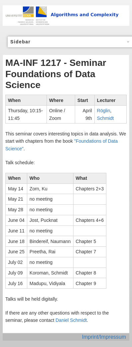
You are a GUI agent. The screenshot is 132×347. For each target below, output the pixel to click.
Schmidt (105, 118)
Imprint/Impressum (104, 337)
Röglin (103, 110)
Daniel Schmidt (71, 320)
